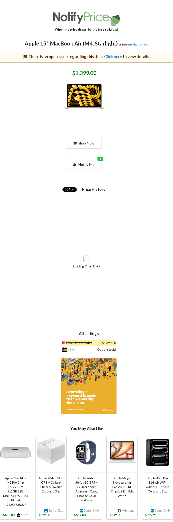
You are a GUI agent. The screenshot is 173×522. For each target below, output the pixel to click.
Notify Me (86, 162)
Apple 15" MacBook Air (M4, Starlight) (71, 43)
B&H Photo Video (137, 44)
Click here (113, 56)
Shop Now (83, 143)
